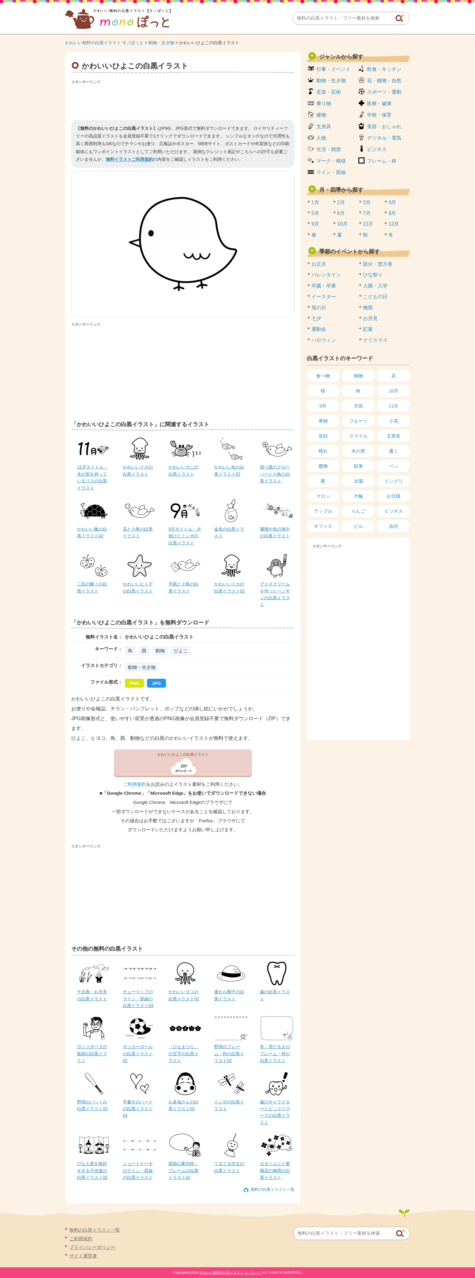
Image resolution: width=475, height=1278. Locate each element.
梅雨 (368, 307)
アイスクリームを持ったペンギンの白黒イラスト (275, 594)
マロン (323, 496)
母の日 (318, 307)
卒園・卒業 (323, 285)
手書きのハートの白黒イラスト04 (138, 1108)
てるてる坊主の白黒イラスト (229, 1167)
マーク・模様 (331, 161)
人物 (321, 138)
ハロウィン (323, 340)
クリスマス (375, 340)
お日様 (393, 496)
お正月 (318, 264)
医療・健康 (379, 103)
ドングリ (393, 481)
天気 (358, 405)
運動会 (318, 329)
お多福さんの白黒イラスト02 (183, 1105)
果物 (323, 420)
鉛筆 (358, 466)
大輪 (358, 496)
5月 (315, 213)
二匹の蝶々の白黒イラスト (92, 587)
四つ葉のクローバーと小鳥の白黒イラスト (275, 474)
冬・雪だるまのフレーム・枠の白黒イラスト (275, 1053)
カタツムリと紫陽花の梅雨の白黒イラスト (275, 1170)
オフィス (323, 526)
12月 (393, 223)
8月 (392, 213)
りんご (358, 511)
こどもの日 (375, 296)
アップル (323, 511)
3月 (367, 202)
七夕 (316, 318)
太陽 (358, 481)
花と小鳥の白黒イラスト (138, 532)
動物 (160, 650)
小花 (393, 420)
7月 (367, 213)
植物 (358, 375)
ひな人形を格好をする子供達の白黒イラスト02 (92, 1170)
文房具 (323, 126)
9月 (315, 223)
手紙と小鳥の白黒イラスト (183, 587)
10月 (342, 223)
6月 (341, 213)
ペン (393, 466)
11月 (368, 223)
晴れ (323, 451)
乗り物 (323, 103)
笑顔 (323, 435)
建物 (321, 115)
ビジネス (377, 149)
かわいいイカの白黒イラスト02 (229, 587)
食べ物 (323, 375)
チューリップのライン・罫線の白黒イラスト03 (138, 998)
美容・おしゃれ (384, 126)
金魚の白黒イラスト (229, 532)
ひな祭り (373, 274)
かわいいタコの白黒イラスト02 (183, 995)
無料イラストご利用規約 (129, 159)
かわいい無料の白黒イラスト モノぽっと (104, 42)
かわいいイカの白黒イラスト (138, 470)
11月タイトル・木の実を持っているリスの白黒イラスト (92, 477)
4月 (392, 202)
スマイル (358, 435)
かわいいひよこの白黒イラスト (183, 754)
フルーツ (358, 420)
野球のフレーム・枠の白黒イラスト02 (229, 1053)
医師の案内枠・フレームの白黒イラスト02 (183, 1170)
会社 (393, 526)
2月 (341, 202)
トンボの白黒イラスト (229, 1105)
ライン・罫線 (331, 172)
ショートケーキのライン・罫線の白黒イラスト (138, 1170)
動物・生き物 (161, 42)
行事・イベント (333, 69)
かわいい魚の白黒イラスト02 (229, 470)
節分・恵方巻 (377, 264)
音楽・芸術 (328, 92)
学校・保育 (379, 115)
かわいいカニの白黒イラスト (183, 470)
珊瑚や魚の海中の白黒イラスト (275, 532)
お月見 (370, 318)
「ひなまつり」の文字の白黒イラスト (183, 1053)
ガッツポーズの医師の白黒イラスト (92, 1053)
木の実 (358, 451)
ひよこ (181, 650)
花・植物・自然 (384, 80)
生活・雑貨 (328, 149)
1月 (315, 202)
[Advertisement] (183, 100)
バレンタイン (326, 274)
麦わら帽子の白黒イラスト (229, 995)
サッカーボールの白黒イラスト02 (138, 1053)
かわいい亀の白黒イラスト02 (92, 532)
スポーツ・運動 (384, 92)
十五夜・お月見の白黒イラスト (92, 995)
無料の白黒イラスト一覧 (273, 1189)
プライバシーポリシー (92, 1247)
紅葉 (368, 329)
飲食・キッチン (384, 69)
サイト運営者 (83, 1255)
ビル (358, 526)
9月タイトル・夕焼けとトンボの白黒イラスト (184, 536)
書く (393, 451)
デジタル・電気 (384, 138)
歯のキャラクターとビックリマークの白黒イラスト (275, 1112)
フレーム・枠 (381, 161)
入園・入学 (375, 285)
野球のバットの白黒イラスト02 (92, 1105)
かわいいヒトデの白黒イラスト (138, 587)
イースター (323, 296)
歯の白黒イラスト (275, 995)
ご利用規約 (134, 784)
